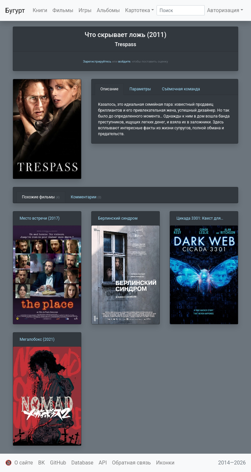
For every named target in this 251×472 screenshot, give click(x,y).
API (103, 463)
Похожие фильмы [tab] (41, 197)
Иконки (165, 463)
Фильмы (63, 10)
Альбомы (108, 10)
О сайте (23, 463)
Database (82, 463)
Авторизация (223, 10)
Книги (40, 10)
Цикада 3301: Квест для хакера (198, 218)
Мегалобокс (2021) (37, 339)
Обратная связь (131, 463)
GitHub (58, 463)
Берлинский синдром (118, 218)
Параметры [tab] (140, 89)
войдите (124, 61)
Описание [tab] (109, 89)
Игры (85, 10)
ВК (41, 463)
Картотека (137, 10)
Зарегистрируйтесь (97, 61)
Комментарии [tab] (86, 197)
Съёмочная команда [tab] (181, 89)
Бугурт (15, 10)
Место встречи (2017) (39, 218)
